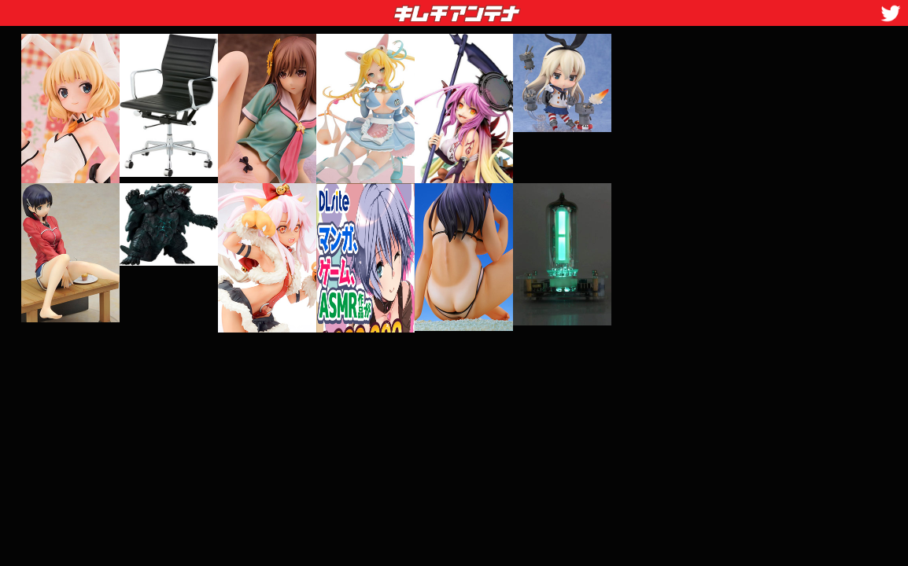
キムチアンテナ (342, 8)
